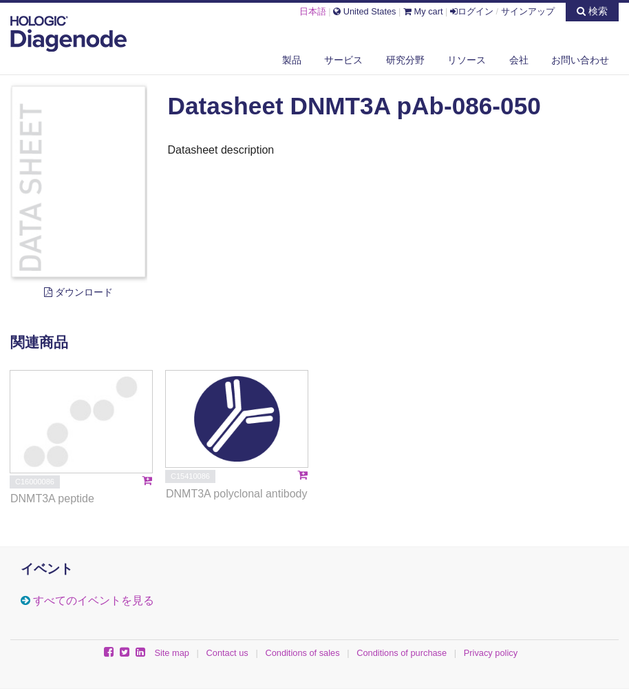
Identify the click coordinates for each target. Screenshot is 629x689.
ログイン (471, 11)
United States (364, 11)
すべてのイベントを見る (93, 600)
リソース (466, 59)
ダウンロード (78, 292)
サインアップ (528, 11)
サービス (343, 59)
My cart (423, 11)
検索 (592, 11)
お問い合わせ (580, 59)
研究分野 (405, 59)
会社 (519, 59)
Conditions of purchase (401, 653)
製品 (291, 59)
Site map (171, 653)
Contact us (227, 653)
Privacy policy (491, 653)
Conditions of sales (302, 653)
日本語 (312, 11)
